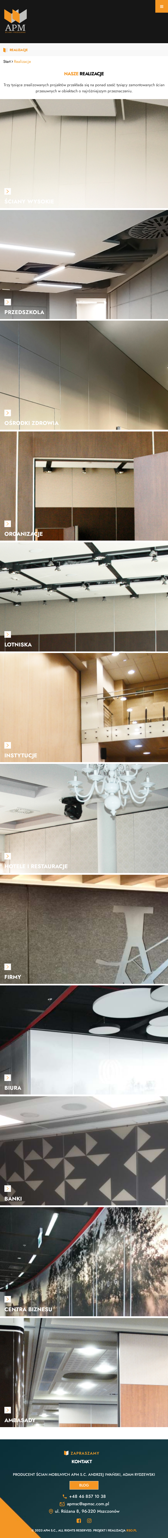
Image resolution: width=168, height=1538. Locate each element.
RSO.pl (131, 1530)
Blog (84, 1485)
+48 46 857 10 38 (87, 1496)
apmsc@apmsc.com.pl (88, 1504)
